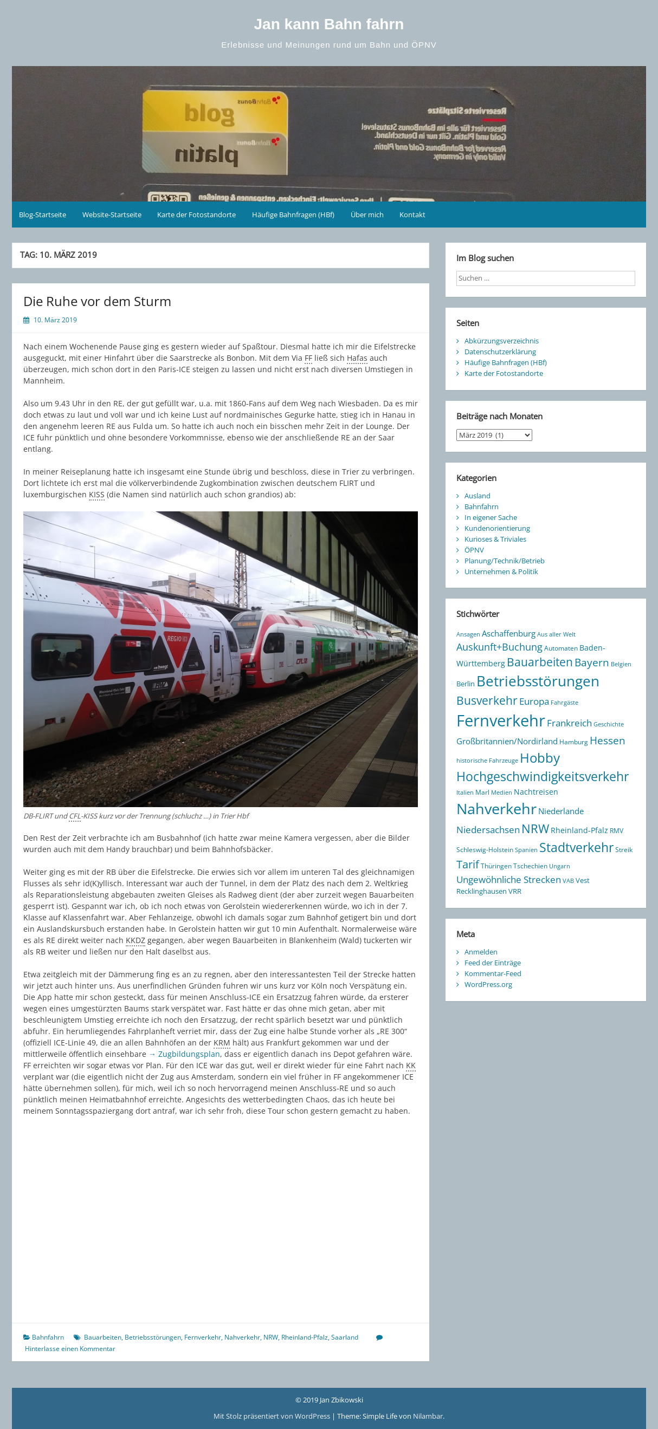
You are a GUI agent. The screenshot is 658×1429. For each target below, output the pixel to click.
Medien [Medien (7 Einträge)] (501, 792)
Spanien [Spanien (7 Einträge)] (526, 850)
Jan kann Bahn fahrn (329, 24)
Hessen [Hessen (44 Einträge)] (607, 740)
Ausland (478, 496)
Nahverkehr (242, 1337)
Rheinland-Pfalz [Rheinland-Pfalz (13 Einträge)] (579, 830)
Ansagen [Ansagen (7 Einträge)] (468, 634)
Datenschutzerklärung (500, 351)
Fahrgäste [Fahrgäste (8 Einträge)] (564, 702)
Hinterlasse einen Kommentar (70, 1348)
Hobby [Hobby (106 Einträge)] (540, 758)
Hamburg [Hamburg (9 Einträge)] (573, 741)
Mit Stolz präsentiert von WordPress (273, 1416)
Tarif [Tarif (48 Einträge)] (467, 864)
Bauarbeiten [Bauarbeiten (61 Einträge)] (540, 662)
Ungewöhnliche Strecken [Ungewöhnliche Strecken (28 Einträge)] (508, 879)
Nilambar (428, 1416)
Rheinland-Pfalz (304, 1337)
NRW (270, 1337)
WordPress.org (488, 984)
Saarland (344, 1337)
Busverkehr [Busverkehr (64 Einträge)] (487, 700)
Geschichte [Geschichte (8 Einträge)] (609, 724)
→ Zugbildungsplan (184, 1054)
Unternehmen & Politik (501, 571)
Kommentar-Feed (493, 973)
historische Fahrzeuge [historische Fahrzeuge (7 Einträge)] (487, 760)
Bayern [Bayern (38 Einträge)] (592, 662)
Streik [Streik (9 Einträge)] (624, 849)
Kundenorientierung (497, 528)
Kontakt (412, 214)
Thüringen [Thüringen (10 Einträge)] (496, 866)
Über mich (367, 214)
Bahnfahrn (48, 1337)
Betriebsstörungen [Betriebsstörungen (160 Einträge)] (537, 681)
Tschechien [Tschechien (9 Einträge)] (530, 865)
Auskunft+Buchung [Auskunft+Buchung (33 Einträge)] (499, 646)
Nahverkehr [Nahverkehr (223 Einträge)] (496, 808)
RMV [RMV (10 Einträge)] (616, 830)
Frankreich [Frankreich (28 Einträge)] (569, 723)
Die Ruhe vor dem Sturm (97, 301)
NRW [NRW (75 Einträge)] (535, 828)
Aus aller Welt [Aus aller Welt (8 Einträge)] (556, 634)
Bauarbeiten (102, 1337)
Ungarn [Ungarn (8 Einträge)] (559, 866)
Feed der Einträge (493, 962)
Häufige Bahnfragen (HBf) (293, 214)
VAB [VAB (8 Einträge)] (568, 880)
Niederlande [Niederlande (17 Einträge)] (561, 811)
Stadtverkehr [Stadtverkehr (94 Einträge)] (576, 847)
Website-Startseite (111, 214)
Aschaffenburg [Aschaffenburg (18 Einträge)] (509, 633)
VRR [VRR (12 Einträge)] (514, 891)
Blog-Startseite (42, 214)
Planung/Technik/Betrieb (505, 561)
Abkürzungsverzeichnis (502, 341)
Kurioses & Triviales (495, 539)
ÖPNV (474, 550)
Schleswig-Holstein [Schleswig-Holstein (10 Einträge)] (484, 849)
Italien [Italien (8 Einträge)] (465, 792)
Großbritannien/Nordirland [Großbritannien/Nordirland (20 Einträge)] (507, 741)
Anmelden (481, 952)
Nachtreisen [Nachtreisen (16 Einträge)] (536, 792)
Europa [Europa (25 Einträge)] (534, 701)
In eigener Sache (491, 517)
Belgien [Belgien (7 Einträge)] (621, 664)
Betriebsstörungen (153, 1337)
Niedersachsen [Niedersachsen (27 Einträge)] (488, 829)
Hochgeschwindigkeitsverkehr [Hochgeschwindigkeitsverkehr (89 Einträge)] (542, 776)
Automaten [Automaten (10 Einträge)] (561, 648)
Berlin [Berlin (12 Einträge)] (465, 683)
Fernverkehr (202, 1337)
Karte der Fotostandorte (196, 214)
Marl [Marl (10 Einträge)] (482, 792)
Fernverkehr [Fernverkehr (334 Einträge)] (500, 720)
